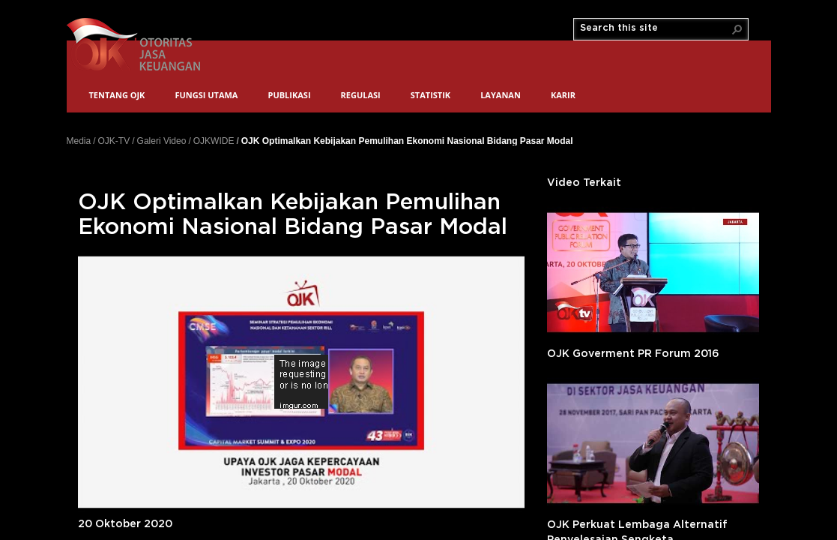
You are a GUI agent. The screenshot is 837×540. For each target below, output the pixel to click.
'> (653, 272)
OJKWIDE (214, 141)
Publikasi (289, 94)
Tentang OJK (117, 94)
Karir (563, 94)
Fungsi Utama (206, 94)
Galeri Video (162, 141)
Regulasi (361, 94)
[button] (737, 29)
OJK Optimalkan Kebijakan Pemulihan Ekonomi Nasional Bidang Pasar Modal (407, 141)
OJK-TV (114, 141)
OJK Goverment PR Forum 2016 (633, 354)
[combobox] (655, 28)
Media (79, 141)
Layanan (500, 94)
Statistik (430, 94)
